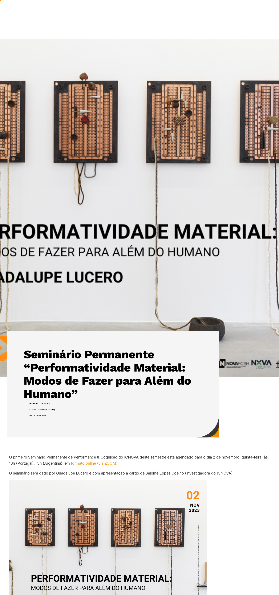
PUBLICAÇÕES (147, 10)
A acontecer (202, 10)
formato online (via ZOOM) (94, 463)
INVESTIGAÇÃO (111, 10)
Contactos (258, 10)
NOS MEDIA (231, 10)
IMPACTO (175, 10)
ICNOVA (81, 10)
